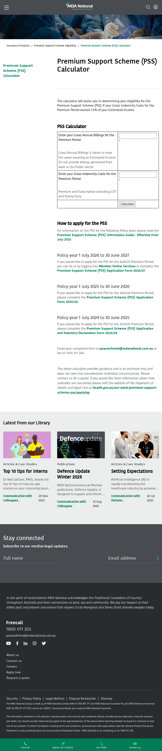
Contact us (135, 745)
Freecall (25, 745)
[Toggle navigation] (6, 7)
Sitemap (106, 698)
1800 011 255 (18, 629)
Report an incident (63, 745)
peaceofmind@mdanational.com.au (126, 348)
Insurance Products (18, 45)
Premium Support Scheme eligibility (55, 45)
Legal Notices (55, 698)
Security (12, 698)
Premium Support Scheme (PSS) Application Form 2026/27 (101, 271)
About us (12, 655)
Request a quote (18, 678)
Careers (11, 666)
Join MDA (101, 745)
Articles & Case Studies (20, 464)
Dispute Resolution (82, 698)
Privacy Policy (31, 698)
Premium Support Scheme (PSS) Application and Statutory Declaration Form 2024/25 (105, 330)
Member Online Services (117, 266)
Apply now (13, 672)
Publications (66, 464)
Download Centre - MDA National (79, 730)
